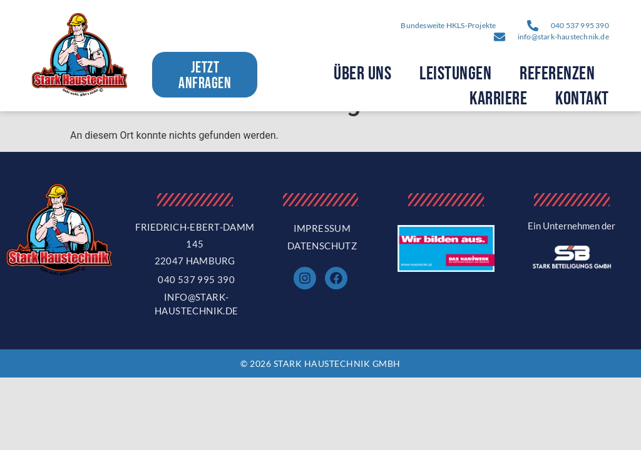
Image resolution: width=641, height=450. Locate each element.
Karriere (498, 99)
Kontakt (582, 99)
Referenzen (557, 73)
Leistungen (455, 73)
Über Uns (362, 73)
